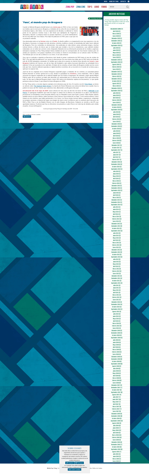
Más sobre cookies (74, 469)
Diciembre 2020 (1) (117, 88)
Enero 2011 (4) (117, 300)
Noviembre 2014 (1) (116, 202)
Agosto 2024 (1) (116, 64)
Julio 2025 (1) (116, 48)
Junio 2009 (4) (117, 342)
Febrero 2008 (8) (116, 380)
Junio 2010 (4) (117, 316)
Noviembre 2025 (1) (116, 41)
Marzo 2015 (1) (117, 197)
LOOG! (96, 6)
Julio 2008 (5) (116, 368)
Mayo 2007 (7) (117, 402)
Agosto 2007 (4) (116, 395)
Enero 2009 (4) (117, 354)
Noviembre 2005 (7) (116, 444)
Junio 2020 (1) (117, 95)
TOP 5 (89, 6)
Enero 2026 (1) (117, 36)
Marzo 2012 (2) (117, 269)
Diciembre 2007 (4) (116, 385)
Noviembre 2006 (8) (116, 416)
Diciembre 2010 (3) (117, 302)
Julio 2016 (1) (116, 171)
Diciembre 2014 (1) (117, 200)
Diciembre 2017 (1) (117, 145)
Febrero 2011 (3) (116, 297)
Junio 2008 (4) (117, 371)
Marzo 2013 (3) (117, 243)
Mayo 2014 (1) (117, 212)
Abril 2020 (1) (116, 98)
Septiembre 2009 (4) (116, 338)
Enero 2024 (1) (117, 69)
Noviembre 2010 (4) (116, 304)
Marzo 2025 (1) (117, 55)
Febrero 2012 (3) (116, 271)
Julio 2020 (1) (116, 93)
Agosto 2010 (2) (116, 311)
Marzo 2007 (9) (117, 406)
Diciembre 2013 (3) (117, 224)
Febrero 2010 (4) (116, 326)
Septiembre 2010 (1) (116, 309)
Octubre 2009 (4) (117, 335)
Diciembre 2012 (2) (117, 250)
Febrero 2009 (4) (117, 352)
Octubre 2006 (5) (117, 418)
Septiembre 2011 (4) (116, 283)
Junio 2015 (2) (117, 193)
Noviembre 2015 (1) (116, 188)
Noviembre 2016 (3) (116, 164)
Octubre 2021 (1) (116, 81)
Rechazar (79, 463)
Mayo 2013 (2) (117, 238)
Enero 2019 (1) (117, 121)
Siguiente (94, 116)
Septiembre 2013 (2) (116, 231)
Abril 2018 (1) (116, 136)
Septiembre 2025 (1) (116, 45)
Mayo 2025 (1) (117, 52)
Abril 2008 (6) (117, 376)
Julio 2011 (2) (116, 285)
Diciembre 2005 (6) (117, 442)
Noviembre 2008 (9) (116, 359)
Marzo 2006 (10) (116, 435)
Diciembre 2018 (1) (117, 124)
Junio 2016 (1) (117, 174)
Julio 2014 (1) (116, 207)
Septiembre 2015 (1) (116, 190)
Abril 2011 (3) (116, 292)
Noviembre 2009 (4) (116, 333)
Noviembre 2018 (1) (116, 126)
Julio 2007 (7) (117, 397)
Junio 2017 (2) (117, 155)
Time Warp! (88, 84)
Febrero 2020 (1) (116, 100)
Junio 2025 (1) (117, 50)
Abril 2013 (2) (116, 240)
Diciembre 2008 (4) (116, 357)
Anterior (27, 116)
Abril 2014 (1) (116, 214)
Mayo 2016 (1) (117, 176)
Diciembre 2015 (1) (117, 186)
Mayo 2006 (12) (117, 430)
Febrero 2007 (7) (117, 409)
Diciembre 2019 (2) (117, 105)
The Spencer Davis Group (42, 86)
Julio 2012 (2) (116, 259)
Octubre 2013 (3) (117, 228)
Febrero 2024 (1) (116, 67)
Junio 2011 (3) (117, 288)
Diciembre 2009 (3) (117, 330)
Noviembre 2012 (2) (116, 252)
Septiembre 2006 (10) (117, 421)
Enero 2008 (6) (117, 383)
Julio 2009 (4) (117, 340)
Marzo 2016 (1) (117, 181)
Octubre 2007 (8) (117, 390)
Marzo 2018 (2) (117, 138)
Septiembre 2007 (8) (116, 392)
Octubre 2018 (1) (116, 128)
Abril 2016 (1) (116, 178)
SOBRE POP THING (113, 1)
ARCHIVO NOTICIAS (117, 14)
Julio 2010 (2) (116, 314)
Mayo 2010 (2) (117, 319)
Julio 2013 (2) (116, 233)
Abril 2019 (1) (116, 117)
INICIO (105, 1)
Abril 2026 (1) (116, 31)
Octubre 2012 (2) (116, 254)
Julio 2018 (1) (116, 131)
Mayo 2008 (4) (117, 373)
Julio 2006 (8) (117, 425)
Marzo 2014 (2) (117, 216)
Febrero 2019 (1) (116, 119)
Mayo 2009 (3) (117, 345)
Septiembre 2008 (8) (116, 364)
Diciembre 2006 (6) (116, 414)
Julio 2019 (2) (116, 112)
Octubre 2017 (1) (116, 147)
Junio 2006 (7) (117, 428)
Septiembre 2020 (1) (116, 90)
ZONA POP (70, 6)
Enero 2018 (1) (117, 143)
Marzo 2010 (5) (117, 323)
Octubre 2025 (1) (116, 43)
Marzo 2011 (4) (117, 295)
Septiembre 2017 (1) (116, 150)
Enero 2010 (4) (117, 328)
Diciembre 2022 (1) (117, 74)
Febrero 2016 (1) (116, 183)
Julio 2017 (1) (116, 152)
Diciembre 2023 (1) (117, 71)
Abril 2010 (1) (116, 321)
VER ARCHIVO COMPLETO (117, 29)
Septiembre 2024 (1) (116, 62)
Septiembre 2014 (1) (116, 205)
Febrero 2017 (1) (116, 159)
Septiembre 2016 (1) (116, 169)
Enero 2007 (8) (117, 411)
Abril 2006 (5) (117, 433)
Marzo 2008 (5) (117, 378)
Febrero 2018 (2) (116, 140)
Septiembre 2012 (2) (116, 257)
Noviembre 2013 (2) (116, 226)
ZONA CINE (80, 6)
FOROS (104, 6)
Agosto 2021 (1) (117, 83)
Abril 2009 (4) (117, 347)
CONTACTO (123, 1)
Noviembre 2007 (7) (116, 387)
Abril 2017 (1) (116, 157)
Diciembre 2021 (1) (117, 79)
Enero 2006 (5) (117, 440)
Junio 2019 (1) (117, 114)
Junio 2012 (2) (117, 262)
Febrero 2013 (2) (116, 245)
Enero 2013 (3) (117, 247)
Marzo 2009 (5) (117, 349)
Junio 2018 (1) (117, 133)
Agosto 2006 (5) (116, 423)
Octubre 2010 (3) (117, 307)
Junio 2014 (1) (117, 209)
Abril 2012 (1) (116, 266)
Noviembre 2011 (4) (116, 278)
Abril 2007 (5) (116, 404)
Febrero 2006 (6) (117, 437)
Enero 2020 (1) (117, 102)
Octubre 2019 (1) (116, 107)
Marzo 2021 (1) (117, 86)
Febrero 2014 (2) (116, 219)
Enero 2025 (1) (117, 57)
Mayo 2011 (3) (117, 290)
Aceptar (69, 463)
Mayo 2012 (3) (117, 264)
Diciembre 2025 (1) (117, 38)
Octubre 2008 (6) (117, 361)
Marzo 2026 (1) (117, 33)
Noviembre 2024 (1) (116, 60)
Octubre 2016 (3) (117, 167)
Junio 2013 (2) (117, 235)
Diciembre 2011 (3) (117, 276)
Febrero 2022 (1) (116, 76)
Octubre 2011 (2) (116, 281)
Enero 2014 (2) (117, 221)
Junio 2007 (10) (117, 399)
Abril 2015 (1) (116, 195)
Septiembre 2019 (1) (116, 109)
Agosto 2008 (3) (116, 366)
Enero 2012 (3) (117, 273)
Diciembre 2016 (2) (117, 162)
